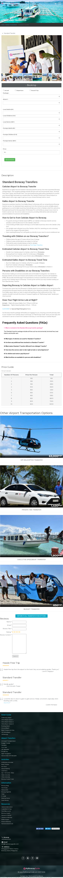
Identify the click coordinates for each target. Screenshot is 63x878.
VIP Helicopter (5, 749)
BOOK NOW (10, 160)
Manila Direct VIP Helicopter (9, 755)
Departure (20, 90)
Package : (6, 93)
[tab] (31, 328)
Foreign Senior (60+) (9, 141)
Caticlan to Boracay (6, 817)
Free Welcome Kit (6, 811)
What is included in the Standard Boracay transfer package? (24, 328)
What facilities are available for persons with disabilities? (23, 357)
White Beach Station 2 (7, 722)
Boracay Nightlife (6, 792)
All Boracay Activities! (7, 762)
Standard (3, 745)
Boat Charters (5, 764)
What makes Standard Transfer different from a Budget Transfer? (26, 346)
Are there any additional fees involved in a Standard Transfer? (24, 342)
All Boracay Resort (6, 717)
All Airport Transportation (8, 741)
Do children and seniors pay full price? (17, 353)
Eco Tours (4, 766)
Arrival (7, 90)
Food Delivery (5, 800)
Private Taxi (4, 751)
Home (2, 24)
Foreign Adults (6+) (9, 128)
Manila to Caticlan (6, 815)
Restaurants (4, 790)
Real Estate (4, 787)
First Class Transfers (36, 245)
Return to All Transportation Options (31, 616)
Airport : (5, 99)
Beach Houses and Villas (7, 730)
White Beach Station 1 (7, 719)
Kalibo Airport (5, 819)
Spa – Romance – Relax (7, 772)
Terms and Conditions (36, 876)
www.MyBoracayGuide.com (28, 872)
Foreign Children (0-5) (10, 134)
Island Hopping (5, 768)
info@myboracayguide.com (10, 844)
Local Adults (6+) (8, 109)
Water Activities (5, 775)
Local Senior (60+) (8, 122)
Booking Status (5, 798)
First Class (4, 747)
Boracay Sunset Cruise (7, 779)
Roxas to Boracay (6, 821)
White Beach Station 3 (7, 724)
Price (4, 149)
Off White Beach (5, 732)
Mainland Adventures (7, 823)
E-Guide (3, 796)
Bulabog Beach (5, 726)
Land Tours (4, 770)
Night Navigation (6, 753)
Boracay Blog (5, 785)
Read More (7, 702)
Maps (2, 794)
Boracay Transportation (11, 24)
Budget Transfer (5, 743)
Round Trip (34, 90)
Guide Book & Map (6, 809)
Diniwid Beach (5, 728)
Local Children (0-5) (9, 115)
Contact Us (23, 876)
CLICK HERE (6, 309)
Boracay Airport (5, 813)
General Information (7, 807)
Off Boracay (4, 734)
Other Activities (5, 777)
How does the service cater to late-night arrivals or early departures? (27, 350)
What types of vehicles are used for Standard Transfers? (23, 339)
